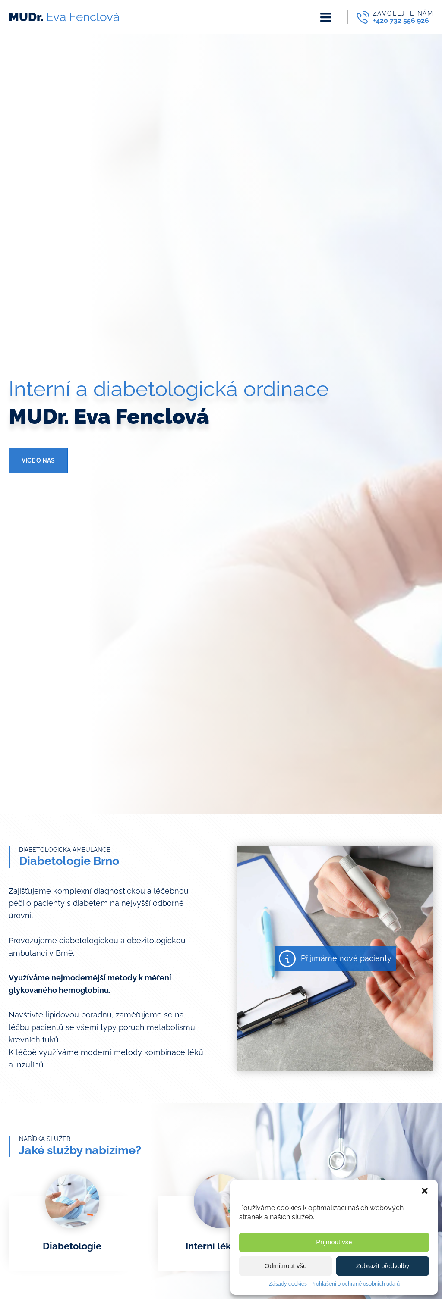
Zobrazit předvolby (382, 1265)
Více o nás (38, 460)
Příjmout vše (334, 1242)
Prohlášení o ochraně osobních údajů (355, 1284)
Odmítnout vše (286, 1265)
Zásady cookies (288, 1284)
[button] (424, 1190)
